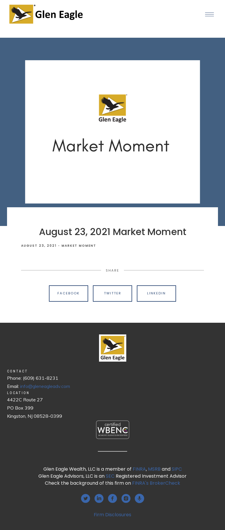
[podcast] (139, 498)
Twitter (112, 293)
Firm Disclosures (112, 514)
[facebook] (112, 498)
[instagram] (126, 498)
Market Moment (79, 246)
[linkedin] (99, 498)
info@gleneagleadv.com (45, 386)
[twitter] (85, 498)
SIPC (177, 469)
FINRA (139, 469)
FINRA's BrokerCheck (156, 483)
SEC (110, 476)
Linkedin (156, 293)
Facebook (68, 293)
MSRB (154, 469)
